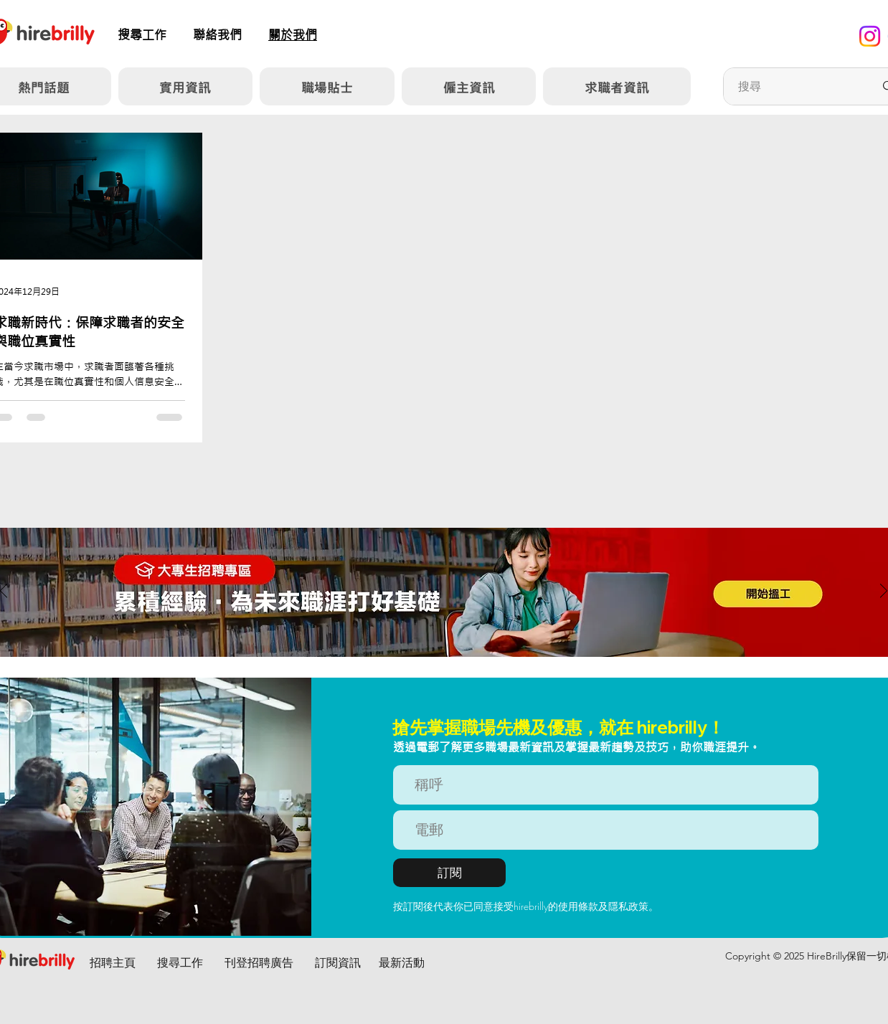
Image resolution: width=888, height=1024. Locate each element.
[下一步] (883, 592)
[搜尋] (795, 86)
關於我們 (292, 35)
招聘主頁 (113, 962)
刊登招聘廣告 (259, 962)
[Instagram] (870, 36)
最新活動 (402, 962)
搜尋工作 (180, 962)
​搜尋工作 (142, 35)
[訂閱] (449, 872)
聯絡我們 (217, 35)
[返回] (3, 592)
